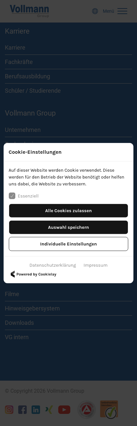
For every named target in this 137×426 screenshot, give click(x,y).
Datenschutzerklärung (53, 265)
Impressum (96, 265)
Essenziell (24, 196)
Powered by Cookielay (32, 274)
